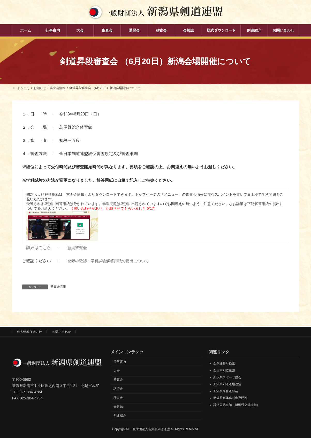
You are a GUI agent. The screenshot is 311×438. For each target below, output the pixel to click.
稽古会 (118, 397)
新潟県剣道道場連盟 (227, 384)
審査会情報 (58, 286)
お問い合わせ (61, 332)
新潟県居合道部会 (225, 391)
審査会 (118, 379)
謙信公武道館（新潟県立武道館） (236, 405)
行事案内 (119, 361)
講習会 (118, 388)
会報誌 (118, 406)
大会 (116, 370)
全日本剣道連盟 (224, 370)
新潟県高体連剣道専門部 (230, 398)
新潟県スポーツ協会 (227, 377)
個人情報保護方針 (29, 332)
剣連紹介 (119, 415)
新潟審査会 (77, 247)
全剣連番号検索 (224, 363)
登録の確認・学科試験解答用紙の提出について (110, 261)
